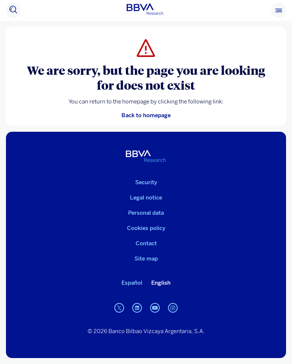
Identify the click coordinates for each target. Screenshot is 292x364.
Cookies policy (146, 228)
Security (146, 182)
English (161, 283)
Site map (146, 258)
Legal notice (146, 197)
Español (131, 283)
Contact (146, 243)
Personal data (146, 213)
